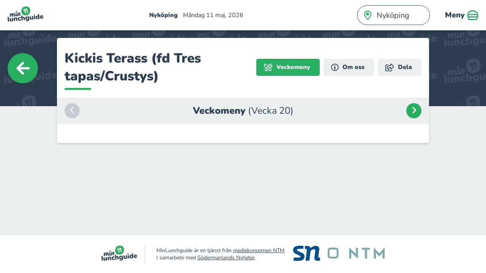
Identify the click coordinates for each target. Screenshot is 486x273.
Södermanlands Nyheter (226, 257)
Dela (398, 67)
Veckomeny (287, 67)
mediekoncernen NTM (258, 250)
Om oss (347, 67)
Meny (461, 15)
